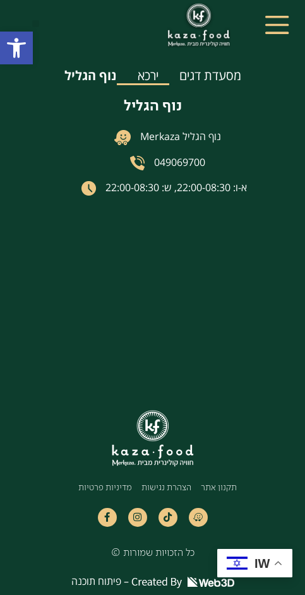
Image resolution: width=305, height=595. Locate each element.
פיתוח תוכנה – (152, 581)
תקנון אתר (219, 488)
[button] (16, 48)
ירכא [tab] (148, 75)
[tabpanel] (152, 228)
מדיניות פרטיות (105, 488)
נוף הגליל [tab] (90, 75)
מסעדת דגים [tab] (210, 75)
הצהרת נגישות (166, 488)
